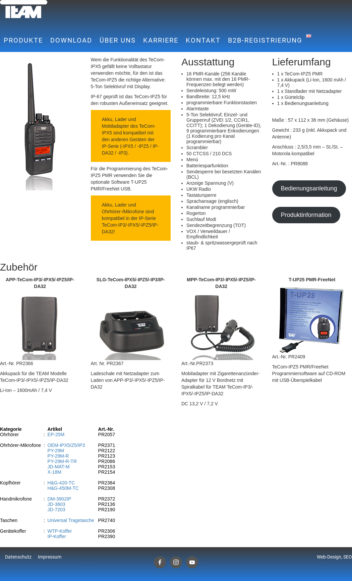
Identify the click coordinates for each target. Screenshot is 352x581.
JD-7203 (56, 509)
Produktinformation (306, 215)
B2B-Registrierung (265, 40)
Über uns (118, 40)
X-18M (54, 472)
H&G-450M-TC (63, 488)
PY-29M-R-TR (62, 461)
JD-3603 (56, 504)
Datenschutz (18, 557)
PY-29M (56, 450)
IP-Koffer (57, 536)
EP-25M (56, 434)
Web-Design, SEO (334, 557)
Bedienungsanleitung (309, 188)
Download (71, 40)
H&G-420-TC (61, 482)
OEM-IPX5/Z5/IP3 (66, 445)
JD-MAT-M (59, 466)
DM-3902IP (59, 499)
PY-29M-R (58, 456)
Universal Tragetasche (71, 520)
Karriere (160, 40)
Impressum (49, 557)
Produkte (23, 40)
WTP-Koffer (60, 531)
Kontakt (203, 40)
